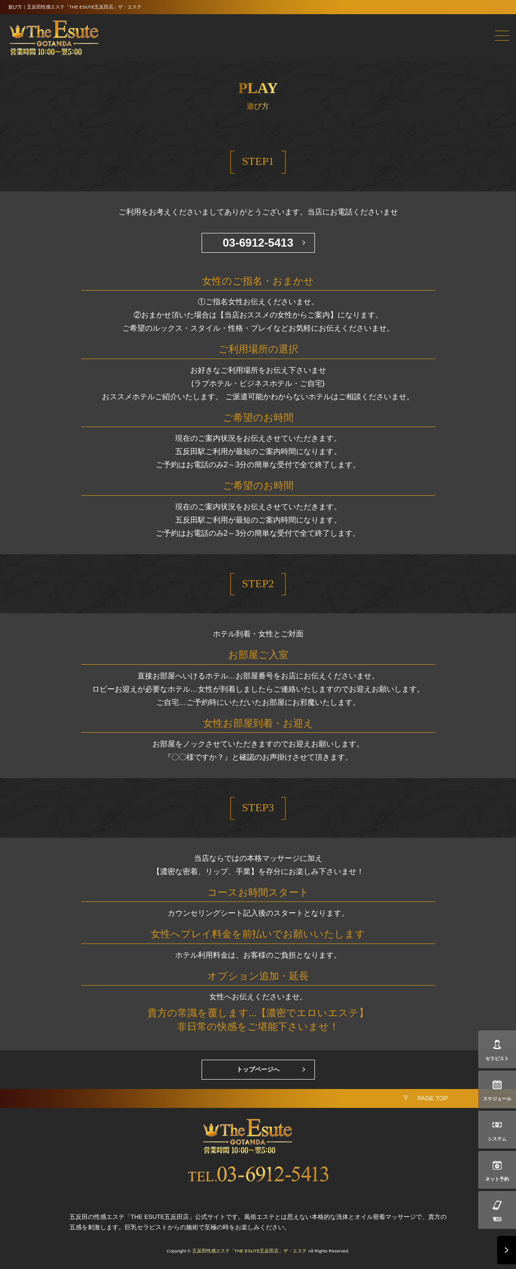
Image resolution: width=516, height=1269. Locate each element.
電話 (497, 1219)
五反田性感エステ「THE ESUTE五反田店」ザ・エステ (249, 1250)
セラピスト (497, 1058)
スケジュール (497, 1098)
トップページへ (258, 1069)
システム (497, 1138)
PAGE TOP (432, 1098)
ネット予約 (497, 1179)
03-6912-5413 (258, 242)
